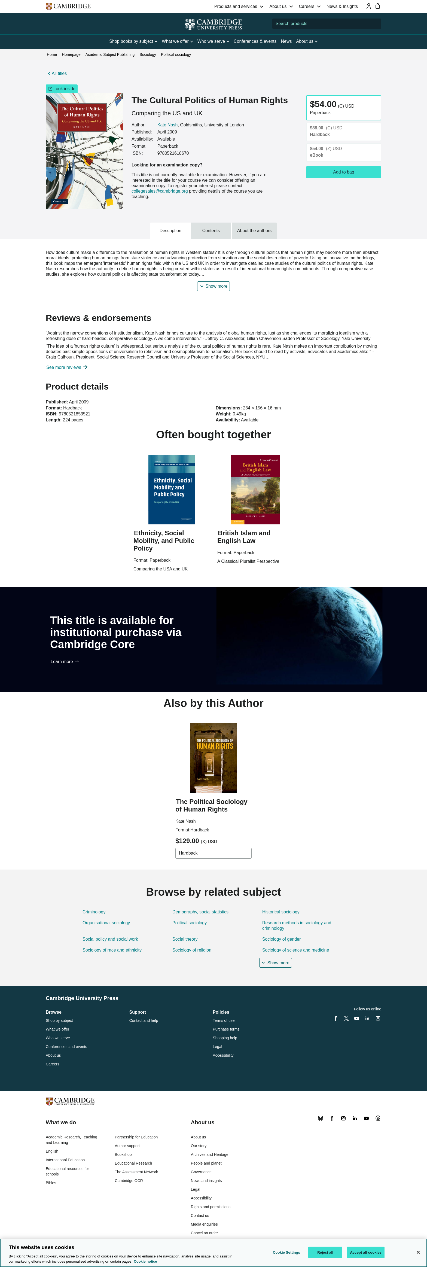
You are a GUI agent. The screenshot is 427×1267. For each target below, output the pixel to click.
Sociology (147, 54)
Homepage (71, 54)
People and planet (206, 1163)
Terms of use (223, 1020)
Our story (199, 1146)
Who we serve (58, 1038)
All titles (59, 73)
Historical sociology (281, 912)
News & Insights (342, 6)
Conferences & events (255, 41)
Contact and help (143, 1020)
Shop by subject (59, 1020)
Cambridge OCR (129, 1180)
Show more (217, 286)
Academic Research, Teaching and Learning (71, 1140)
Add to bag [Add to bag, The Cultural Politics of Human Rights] (343, 172)
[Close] (418, 1252)
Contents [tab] (211, 230)
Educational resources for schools (67, 1171)
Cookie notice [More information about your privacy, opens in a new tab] (145, 1261)
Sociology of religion (191, 950)
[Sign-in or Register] (368, 6)
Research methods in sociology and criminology (296, 925)
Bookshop (123, 1154)
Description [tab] (170, 230)
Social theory (185, 939)
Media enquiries (204, 1224)
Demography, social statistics (200, 912)
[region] (213, 1253)
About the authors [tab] (254, 230)
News (286, 41)
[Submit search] (376, 24)
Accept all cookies (366, 1252)
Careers (306, 6)
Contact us (200, 1215)
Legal (217, 1046)
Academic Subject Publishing (110, 54)
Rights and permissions (211, 1207)
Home (52, 54)
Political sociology (176, 54)
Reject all (325, 1252)
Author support (127, 1146)
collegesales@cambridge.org (160, 191)
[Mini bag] (377, 6)
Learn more (62, 661)
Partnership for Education (136, 1137)
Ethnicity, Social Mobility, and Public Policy (163, 540)
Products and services (235, 6)
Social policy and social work (110, 939)
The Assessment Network (136, 1172)
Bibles (51, 1183)
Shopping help (225, 1038)
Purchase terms (226, 1029)
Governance (201, 1172)
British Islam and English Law (243, 536)
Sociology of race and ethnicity (112, 950)
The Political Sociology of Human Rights (211, 805)
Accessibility (223, 1055)
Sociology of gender (281, 939)
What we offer (57, 1029)
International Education (65, 1160)
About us (277, 6)
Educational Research (133, 1163)
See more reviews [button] (64, 367)
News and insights (206, 1180)
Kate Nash (167, 125)
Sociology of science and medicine (295, 950)
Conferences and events (66, 1046)
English (52, 1151)
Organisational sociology (106, 922)
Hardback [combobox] (188, 853)
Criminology (94, 912)
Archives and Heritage (209, 1154)
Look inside (61, 88)
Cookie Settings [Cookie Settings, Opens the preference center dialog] (286, 1252)
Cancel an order (204, 1233)
